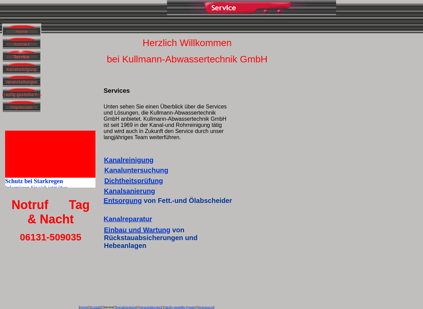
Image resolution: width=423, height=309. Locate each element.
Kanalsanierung (129, 191)
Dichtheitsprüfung (133, 181)
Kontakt (95, 307)
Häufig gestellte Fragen (180, 307)
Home (84, 307)
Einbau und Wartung (137, 230)
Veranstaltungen (150, 307)
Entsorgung (123, 200)
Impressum (206, 307)
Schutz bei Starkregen (34, 182)
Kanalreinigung (129, 160)
